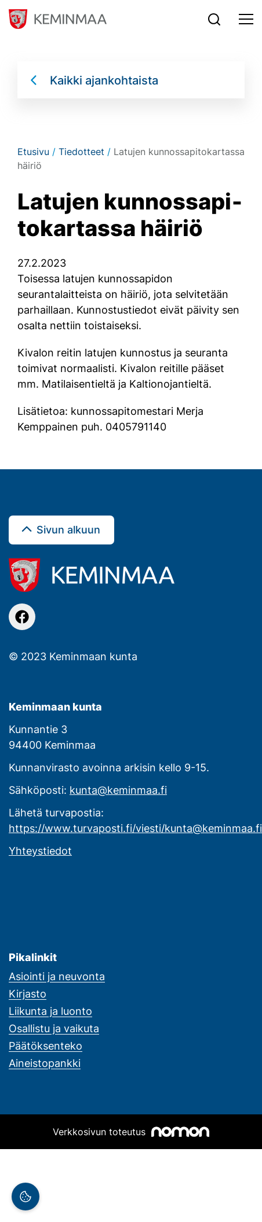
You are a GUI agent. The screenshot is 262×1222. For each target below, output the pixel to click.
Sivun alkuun (68, 529)
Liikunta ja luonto (50, 1011)
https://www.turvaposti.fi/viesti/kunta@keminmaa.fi (135, 827)
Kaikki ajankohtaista (104, 80)
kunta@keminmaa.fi (118, 789)
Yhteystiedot (40, 850)
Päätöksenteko (45, 1045)
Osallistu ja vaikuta (54, 1028)
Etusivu (33, 151)
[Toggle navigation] (246, 19)
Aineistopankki (45, 1063)
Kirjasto (27, 993)
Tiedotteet (81, 151)
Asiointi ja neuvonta (57, 976)
